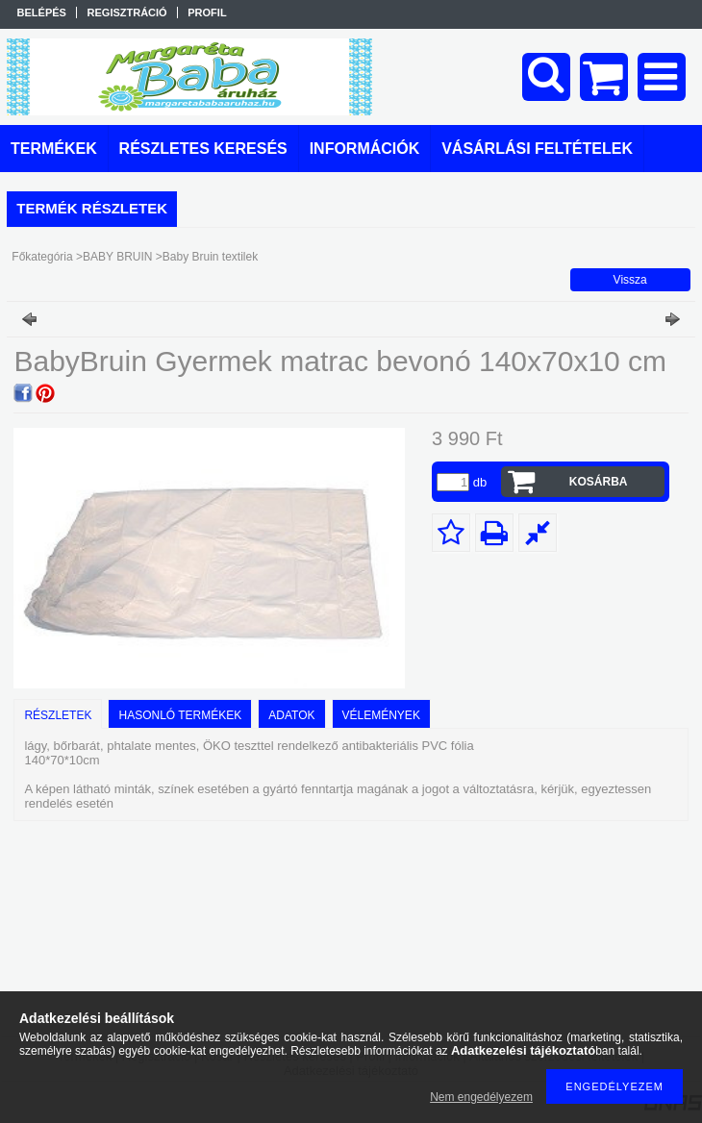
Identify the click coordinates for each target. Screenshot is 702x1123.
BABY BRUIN (117, 256)
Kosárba (598, 481)
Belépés (41, 12)
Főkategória (42, 256)
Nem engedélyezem (481, 1097)
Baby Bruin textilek (210, 256)
